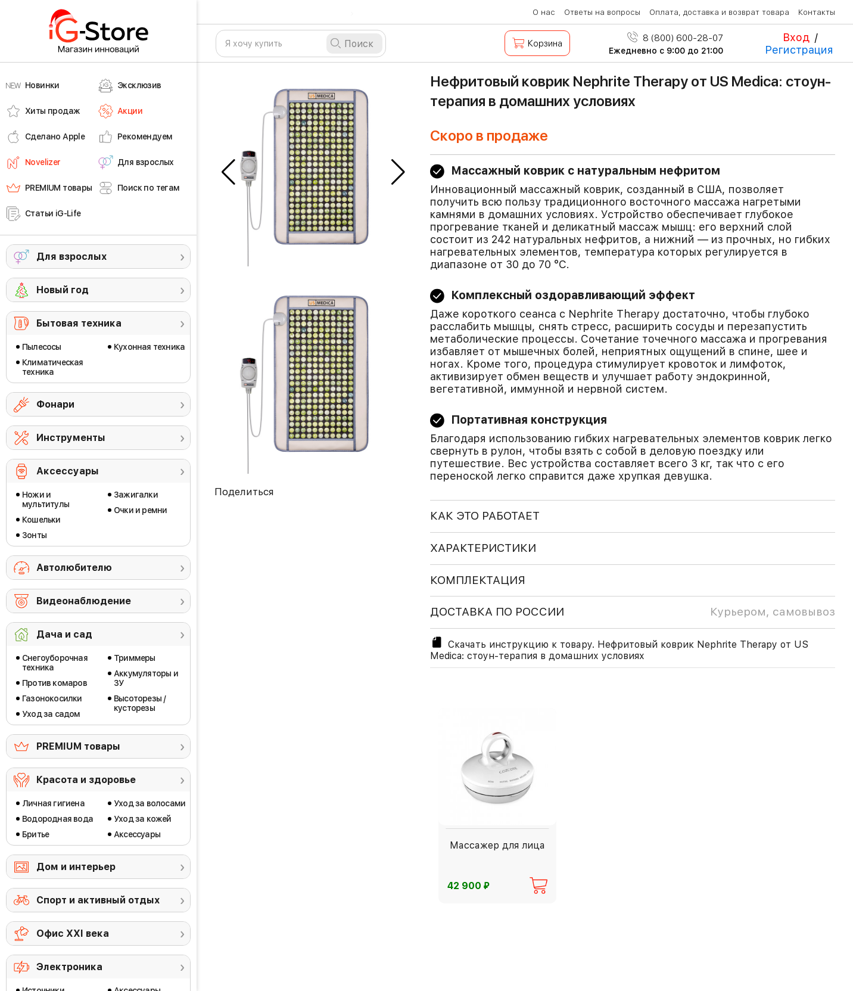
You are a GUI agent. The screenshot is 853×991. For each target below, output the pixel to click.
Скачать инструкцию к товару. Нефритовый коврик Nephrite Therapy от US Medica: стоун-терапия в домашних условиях (619, 648)
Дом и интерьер (76, 866)
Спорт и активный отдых (98, 900)
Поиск (358, 43)
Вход (796, 37)
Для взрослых (71, 256)
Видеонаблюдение (83, 601)
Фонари (55, 404)
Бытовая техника (79, 323)
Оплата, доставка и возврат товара (719, 12)
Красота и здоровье (86, 779)
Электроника (69, 967)
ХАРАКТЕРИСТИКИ (483, 548)
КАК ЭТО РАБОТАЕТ (485, 516)
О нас (544, 12)
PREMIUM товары (78, 746)
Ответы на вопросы (602, 12)
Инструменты (70, 437)
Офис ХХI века (72, 933)
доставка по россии (632, 612)
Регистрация (799, 50)
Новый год (62, 290)
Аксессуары (67, 471)
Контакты (816, 12)
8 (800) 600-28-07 (675, 38)
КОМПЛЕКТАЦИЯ (477, 580)
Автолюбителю (74, 567)
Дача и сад (64, 634)
